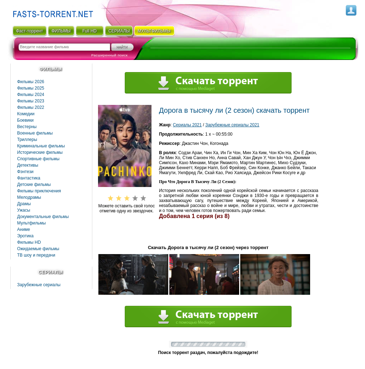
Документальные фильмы (43, 216)
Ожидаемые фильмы (38, 248)
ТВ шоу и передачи (36, 255)
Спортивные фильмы (38, 158)
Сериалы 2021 (187, 124)
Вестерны (27, 126)
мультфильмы (154, 31)
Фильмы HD (29, 242)
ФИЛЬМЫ (61, 31)
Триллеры (27, 139)
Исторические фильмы (40, 152)
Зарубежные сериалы (39, 284)
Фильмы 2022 (30, 107)
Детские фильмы (34, 184)
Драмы (24, 203)
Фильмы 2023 (30, 100)
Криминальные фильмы (41, 145)
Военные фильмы (35, 133)
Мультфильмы (31, 223)
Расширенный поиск (109, 55)
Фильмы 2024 (30, 94)
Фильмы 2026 (30, 81)
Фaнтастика (28, 178)
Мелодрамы (29, 197)
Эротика (25, 235)
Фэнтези (25, 171)
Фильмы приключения (39, 190)
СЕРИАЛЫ (119, 31)
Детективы (27, 165)
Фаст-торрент (29, 31)
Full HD (89, 31)
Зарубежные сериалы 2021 (232, 124)
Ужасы (23, 210)
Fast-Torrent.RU (51, 11)
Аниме (23, 229)
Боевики (25, 120)
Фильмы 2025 (30, 88)
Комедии (26, 113)
